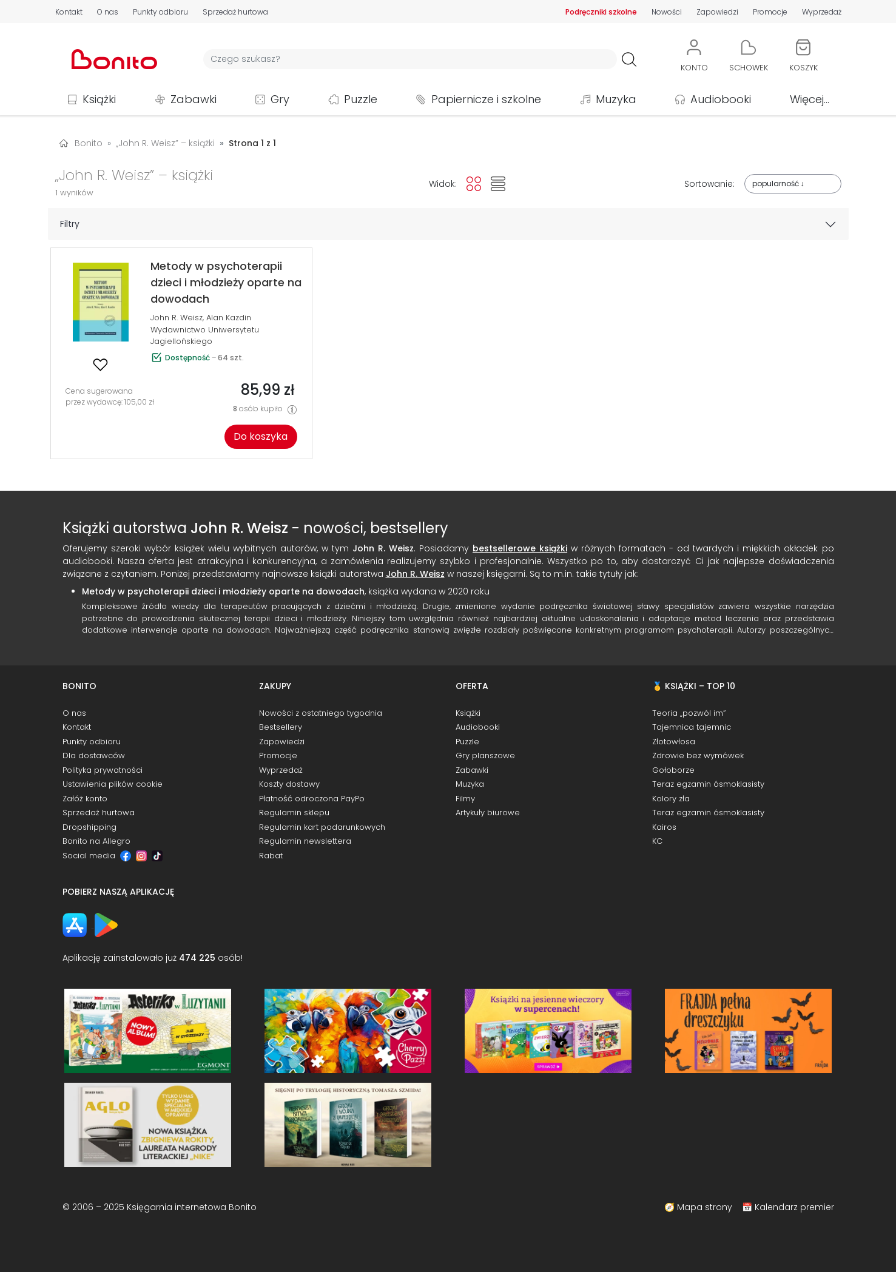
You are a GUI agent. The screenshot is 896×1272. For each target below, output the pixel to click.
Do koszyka (261, 436)
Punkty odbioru (160, 12)
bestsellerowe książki (520, 548)
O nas (107, 12)
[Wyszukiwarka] (410, 59)
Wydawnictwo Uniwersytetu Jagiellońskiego (204, 336)
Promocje (770, 12)
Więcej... (809, 99)
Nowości (667, 12)
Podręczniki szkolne (601, 12)
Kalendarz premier (794, 1207)
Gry (280, 99)
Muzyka (616, 99)
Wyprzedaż (821, 12)
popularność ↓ (778, 183)
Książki (99, 99)
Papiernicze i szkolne (486, 99)
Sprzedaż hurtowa (235, 12)
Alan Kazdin (228, 317)
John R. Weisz (176, 317)
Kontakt (69, 12)
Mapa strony (704, 1207)
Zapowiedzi (717, 12)
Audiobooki (720, 99)
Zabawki (193, 99)
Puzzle (360, 99)
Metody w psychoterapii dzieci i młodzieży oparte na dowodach (223, 591)
